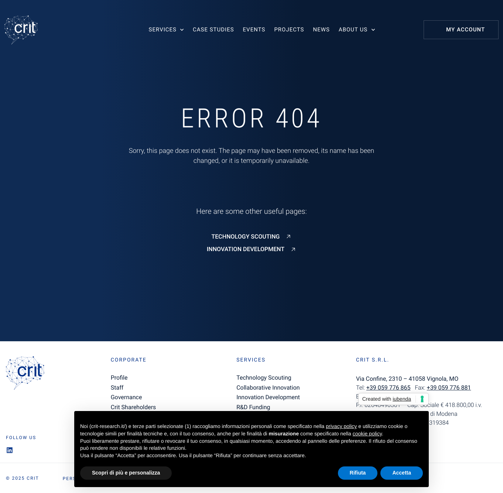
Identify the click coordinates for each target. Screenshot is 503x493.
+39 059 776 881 (449, 387)
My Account (465, 29)
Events (254, 29)
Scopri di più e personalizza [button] (126, 473)
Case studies (213, 29)
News (321, 29)
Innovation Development (245, 249)
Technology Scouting (246, 236)
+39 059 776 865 (388, 387)
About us (353, 29)
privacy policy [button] (341, 426)
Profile (119, 377)
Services (163, 29)
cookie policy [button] (367, 433)
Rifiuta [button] (358, 473)
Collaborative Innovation (268, 387)
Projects (289, 29)
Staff (117, 387)
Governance (126, 397)
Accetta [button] (401, 473)
